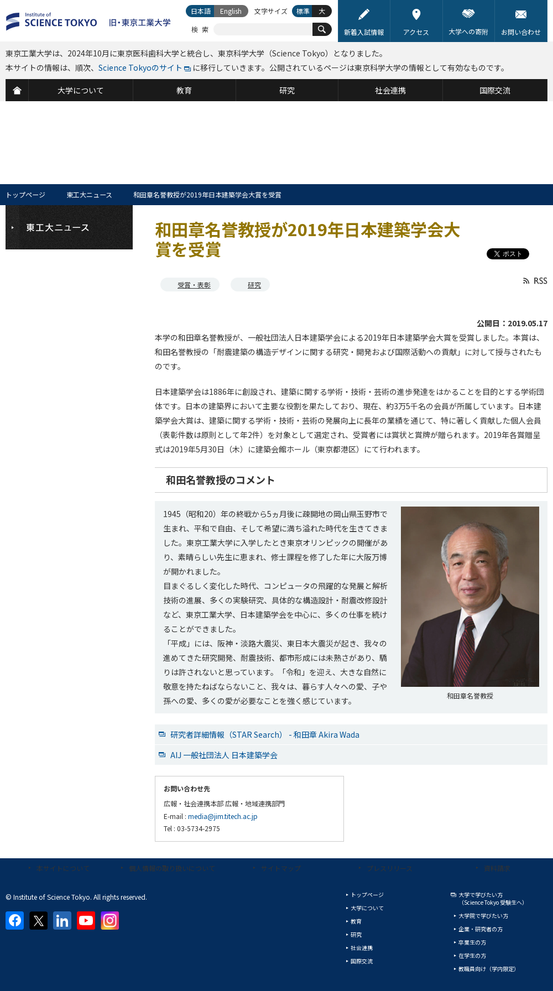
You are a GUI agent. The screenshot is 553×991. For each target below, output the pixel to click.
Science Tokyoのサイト (140, 67)
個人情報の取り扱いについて (172, 868)
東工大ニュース (89, 194)
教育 (356, 921)
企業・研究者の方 (480, 929)
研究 (254, 284)
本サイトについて (63, 868)
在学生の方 (472, 955)
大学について (367, 908)
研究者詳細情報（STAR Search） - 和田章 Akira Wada (264, 734)
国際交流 (362, 961)
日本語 (201, 10)
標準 (303, 10)
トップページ (25, 194)
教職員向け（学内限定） (488, 968)
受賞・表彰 (194, 284)
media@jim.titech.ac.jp (223, 816)
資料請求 (497, 868)
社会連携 (362, 947)
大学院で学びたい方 (483, 915)
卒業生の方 (472, 942)
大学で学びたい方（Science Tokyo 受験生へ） (493, 898)
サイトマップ (281, 868)
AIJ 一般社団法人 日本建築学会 (224, 754)
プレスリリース (390, 868)
